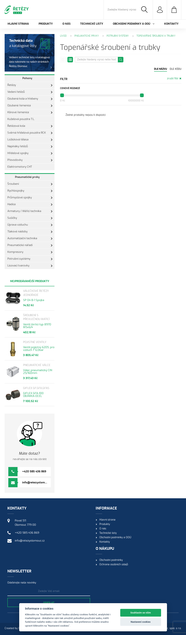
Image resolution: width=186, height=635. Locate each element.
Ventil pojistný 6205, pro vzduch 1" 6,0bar (38, 348)
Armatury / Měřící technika (30, 211)
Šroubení (30, 184)
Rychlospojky (30, 190)
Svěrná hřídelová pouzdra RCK (30, 132)
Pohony (27, 78)
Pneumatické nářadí (30, 245)
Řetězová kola (30, 126)
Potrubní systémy (30, 258)
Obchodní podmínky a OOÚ (115, 537)
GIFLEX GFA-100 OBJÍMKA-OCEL (33, 394)
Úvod (63, 36)
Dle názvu (160, 69)
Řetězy (30, 85)
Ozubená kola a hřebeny (30, 98)
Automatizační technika (30, 238)
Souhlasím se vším (140, 612)
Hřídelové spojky (30, 153)
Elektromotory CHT (19, 166)
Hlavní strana (18, 23)
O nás (66, 23)
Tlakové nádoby (30, 231)
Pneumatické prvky (27, 177)
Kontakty (171, 23)
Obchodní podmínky (111, 560)
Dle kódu (175, 69)
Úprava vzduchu (30, 224)
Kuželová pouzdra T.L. (21, 119)
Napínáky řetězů (30, 146)
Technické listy (91, 23)
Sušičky (30, 218)
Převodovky (30, 160)
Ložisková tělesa (30, 139)
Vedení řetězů (30, 92)
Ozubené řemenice (30, 105)
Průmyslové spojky (30, 197)
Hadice (30, 204)
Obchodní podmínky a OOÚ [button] (133, 23)
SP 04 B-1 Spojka (33, 300)
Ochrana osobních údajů (113, 564)
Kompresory (30, 252)
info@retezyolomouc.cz (37, 482)
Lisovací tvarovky (30, 265)
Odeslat (48, 603)
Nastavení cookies (141, 621)
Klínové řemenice (30, 112)
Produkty (46, 23)
